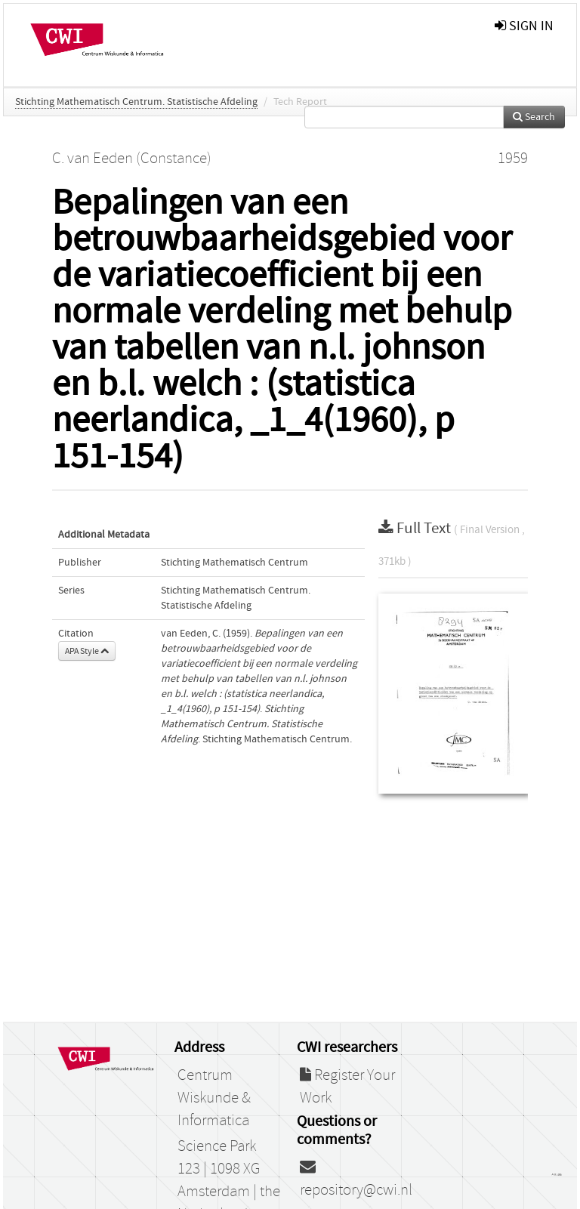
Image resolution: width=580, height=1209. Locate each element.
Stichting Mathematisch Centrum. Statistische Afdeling (136, 102)
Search (534, 117)
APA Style (87, 651)
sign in (524, 26)
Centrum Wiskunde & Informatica (214, 1098)
